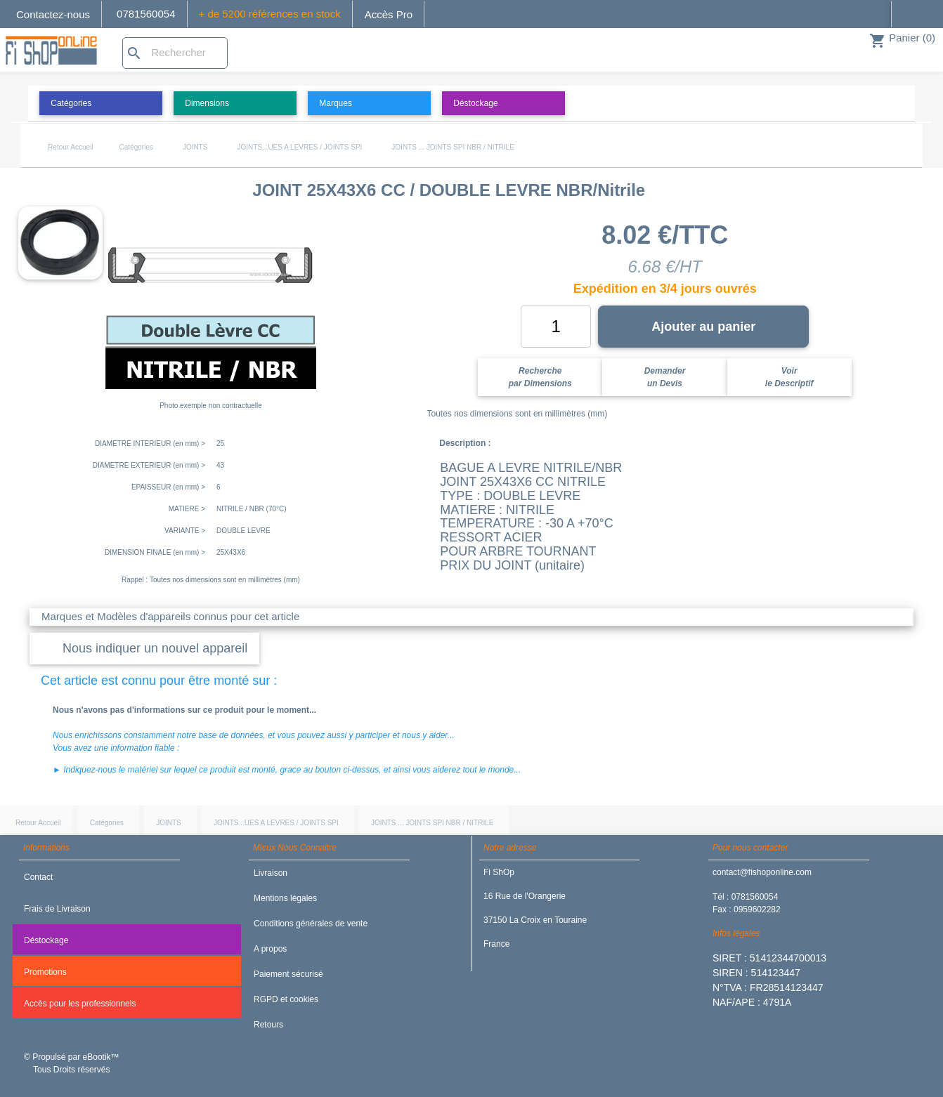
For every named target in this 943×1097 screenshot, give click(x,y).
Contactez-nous (53, 14)
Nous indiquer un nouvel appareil (155, 648)
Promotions (45, 972)
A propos (270, 949)
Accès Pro (388, 14)
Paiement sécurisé (288, 974)
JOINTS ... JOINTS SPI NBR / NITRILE (452, 147)
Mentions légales (285, 898)
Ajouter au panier (703, 327)
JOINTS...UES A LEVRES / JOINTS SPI (300, 147)
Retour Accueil (70, 147)
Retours (268, 1025)
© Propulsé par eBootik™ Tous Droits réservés (71, 1063)
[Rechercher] (175, 53)
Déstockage (46, 940)
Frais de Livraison (57, 909)
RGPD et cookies (286, 999)
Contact (38, 877)
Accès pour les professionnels (80, 1004)
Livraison (270, 873)
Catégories (136, 147)
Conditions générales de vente (311, 923)
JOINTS (195, 147)
